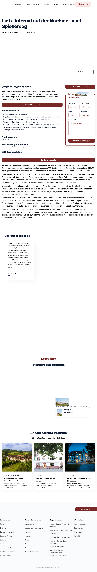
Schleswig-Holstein (7, 532)
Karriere (46, 4)
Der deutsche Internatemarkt (59, 537)
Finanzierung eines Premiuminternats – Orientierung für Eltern (57, 552)
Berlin (2, 524)
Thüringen (3, 528)
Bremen (27, 540)
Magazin (55, 4)
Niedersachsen (5, 556)
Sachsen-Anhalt (6, 536)
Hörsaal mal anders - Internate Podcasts (60, 532)
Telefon (84, 111)
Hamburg (28, 536)
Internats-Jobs (79, 524)
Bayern (27, 548)
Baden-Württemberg (32, 552)
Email (70, 111)
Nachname (85, 103)
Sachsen (3, 540)
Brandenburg (29, 544)
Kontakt (77, 536)
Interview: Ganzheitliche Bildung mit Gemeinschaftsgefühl (58, 543)
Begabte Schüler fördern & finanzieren (59, 525)
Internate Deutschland (68, 4)
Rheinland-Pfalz (5, 548)
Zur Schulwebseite (32, 105)
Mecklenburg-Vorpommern (34, 528)
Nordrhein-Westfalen (7, 552)
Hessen (27, 532)
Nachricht (72, 120)
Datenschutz (78, 528)
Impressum (78, 532)
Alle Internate (83, 4)
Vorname (71, 103)
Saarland (3, 544)
